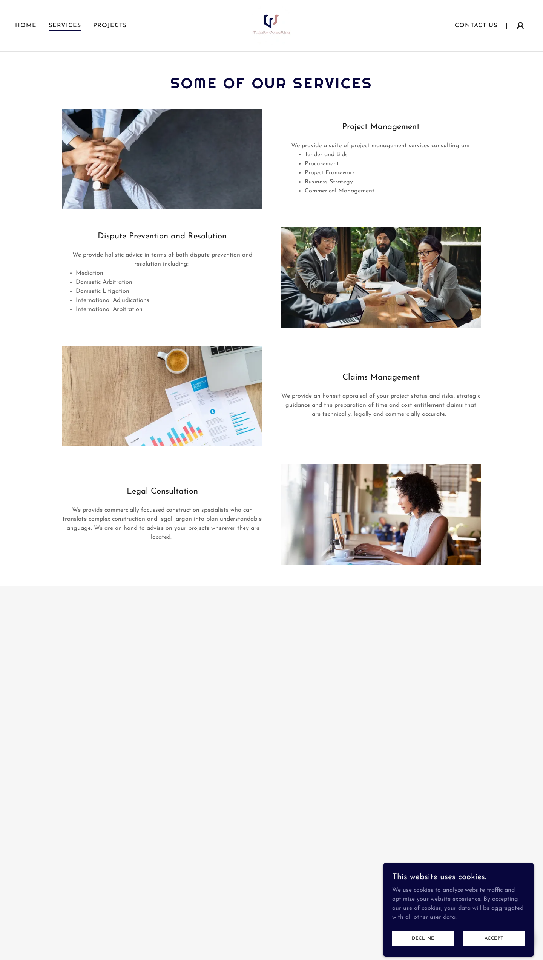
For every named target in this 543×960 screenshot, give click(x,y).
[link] (271, 25)
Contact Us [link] (476, 26)
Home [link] (26, 26)
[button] (520, 25)
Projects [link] (110, 26)
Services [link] (65, 26)
